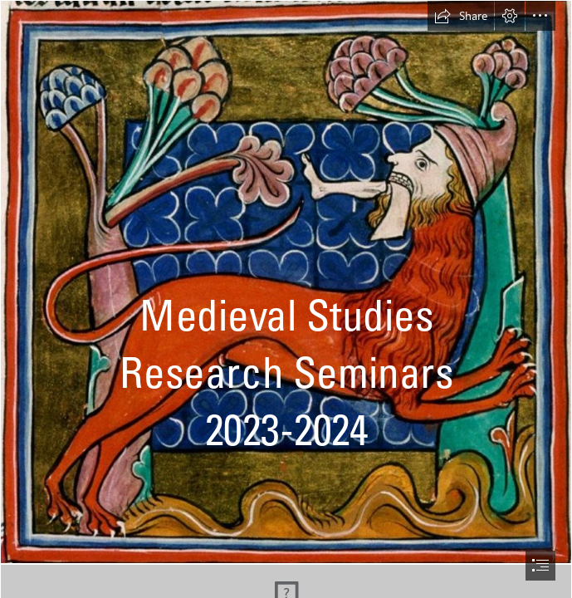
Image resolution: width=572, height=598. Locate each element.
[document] (286, 299)
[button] (461, 16)
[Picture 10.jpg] (286, 282)
